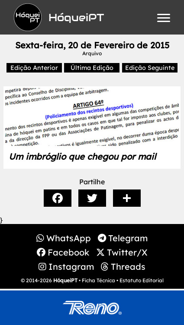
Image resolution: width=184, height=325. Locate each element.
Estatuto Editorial (141, 280)
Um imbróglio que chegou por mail (82, 156)
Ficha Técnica (98, 280)
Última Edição (92, 68)
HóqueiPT (65, 280)
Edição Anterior (34, 68)
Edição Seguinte (149, 68)
